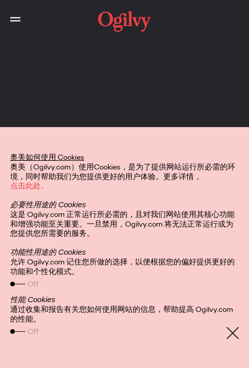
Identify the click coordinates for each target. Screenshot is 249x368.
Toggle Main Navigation (10, 10)
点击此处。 (29, 186)
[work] (124, 21)
